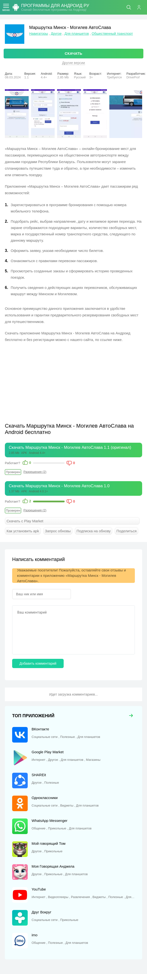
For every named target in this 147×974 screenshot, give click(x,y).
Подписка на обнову (94, 531)
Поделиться (126, 531)
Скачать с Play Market (25, 521)
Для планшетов (76, 34)
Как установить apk (23, 531)
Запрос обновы (58, 531)
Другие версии (73, 63)
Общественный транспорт (112, 34)
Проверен (13, 472)
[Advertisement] (45, 382)
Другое (56, 34)
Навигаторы (38, 34)
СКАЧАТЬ (73, 53)
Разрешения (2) (34, 472)
